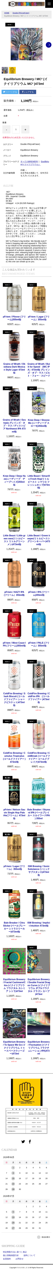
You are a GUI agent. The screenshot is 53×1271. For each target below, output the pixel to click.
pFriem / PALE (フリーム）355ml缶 (38, 644)
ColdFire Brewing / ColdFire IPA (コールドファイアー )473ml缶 (39, 698)
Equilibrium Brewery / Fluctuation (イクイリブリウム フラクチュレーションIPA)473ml (39, 1048)
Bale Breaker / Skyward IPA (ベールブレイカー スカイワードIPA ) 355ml (38, 814)
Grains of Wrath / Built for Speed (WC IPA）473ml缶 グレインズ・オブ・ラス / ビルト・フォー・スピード (38, 370)
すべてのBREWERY (29, 161)
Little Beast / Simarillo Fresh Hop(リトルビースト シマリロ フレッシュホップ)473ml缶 (39, 482)
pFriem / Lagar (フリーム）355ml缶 (38, 318)
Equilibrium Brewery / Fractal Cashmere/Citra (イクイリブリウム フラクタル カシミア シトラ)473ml (14, 985)
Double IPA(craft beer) (21, 13)
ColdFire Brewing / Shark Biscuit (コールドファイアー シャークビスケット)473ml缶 (14, 699)
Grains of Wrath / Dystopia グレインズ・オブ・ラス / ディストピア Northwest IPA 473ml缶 (14, 426)
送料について (29, 1255)
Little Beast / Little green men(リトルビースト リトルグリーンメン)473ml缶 (14, 540)
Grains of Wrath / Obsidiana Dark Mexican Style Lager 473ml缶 (14, 368)
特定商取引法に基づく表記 (15, 1252)
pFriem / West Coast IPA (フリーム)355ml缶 (14, 644)
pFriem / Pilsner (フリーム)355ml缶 (14, 318)
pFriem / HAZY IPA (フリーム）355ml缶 (14, 593)
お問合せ (19, 1259)
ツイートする (10, 92)
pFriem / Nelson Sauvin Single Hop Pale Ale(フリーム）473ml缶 (14, 814)
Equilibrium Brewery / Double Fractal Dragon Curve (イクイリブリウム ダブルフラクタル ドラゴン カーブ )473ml (38, 986)
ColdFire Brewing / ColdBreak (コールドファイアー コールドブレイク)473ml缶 (39, 757)
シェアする (28, 92)
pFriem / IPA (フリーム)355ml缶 (38, 593)
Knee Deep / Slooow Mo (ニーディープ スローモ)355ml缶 (38, 423)
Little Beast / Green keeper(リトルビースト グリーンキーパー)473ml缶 (38, 540)
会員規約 (7, 1259)
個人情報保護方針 (11, 1255)
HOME (6, 13)
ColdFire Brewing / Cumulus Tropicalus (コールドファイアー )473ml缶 (14, 757)
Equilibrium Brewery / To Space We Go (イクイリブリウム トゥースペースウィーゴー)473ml (14, 1048)
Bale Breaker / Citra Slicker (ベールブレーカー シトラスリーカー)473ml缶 (14, 927)
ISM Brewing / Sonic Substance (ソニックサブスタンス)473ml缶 (39, 870)
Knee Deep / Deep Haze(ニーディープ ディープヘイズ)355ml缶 (14, 480)
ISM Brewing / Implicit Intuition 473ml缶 (38, 924)
